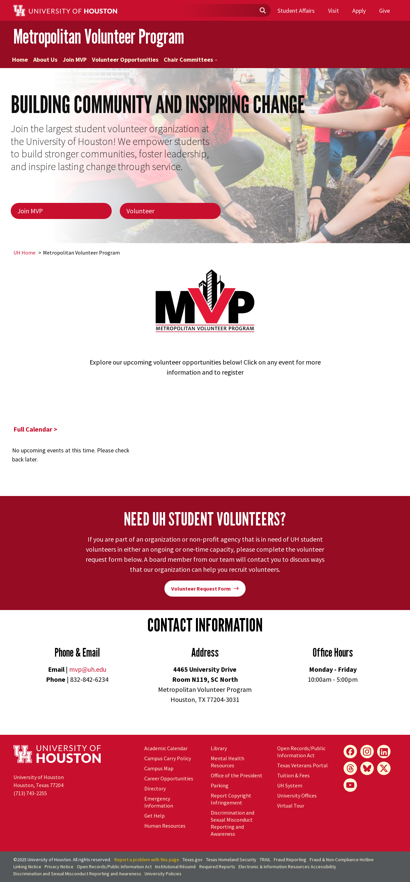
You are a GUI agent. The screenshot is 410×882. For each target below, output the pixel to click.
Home (20, 59)
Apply (359, 10)
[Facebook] (350, 751)
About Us (45, 59)
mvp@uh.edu (87, 669)
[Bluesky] (367, 768)
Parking (219, 785)
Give (384, 10)
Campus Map (158, 768)
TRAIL (265, 860)
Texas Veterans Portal (302, 765)
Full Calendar (32, 429)
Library (219, 748)
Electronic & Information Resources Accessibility (287, 867)
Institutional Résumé (175, 867)
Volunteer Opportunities (125, 59)
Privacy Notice (59, 867)
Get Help (154, 815)
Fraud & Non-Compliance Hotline (342, 860)
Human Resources (165, 825)
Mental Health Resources (227, 762)
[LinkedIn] (384, 751)
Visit (333, 10)
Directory (155, 788)
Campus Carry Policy (167, 758)
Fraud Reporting (290, 860)
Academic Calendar (166, 748)
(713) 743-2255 (30, 793)
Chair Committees (190, 59)
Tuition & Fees (293, 775)
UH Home (24, 252)
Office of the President (236, 775)
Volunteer (140, 211)
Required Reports (217, 867)
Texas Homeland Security (231, 860)
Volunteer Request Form (205, 589)
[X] (384, 768)
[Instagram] (367, 751)
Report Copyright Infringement (231, 799)
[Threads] (350, 768)
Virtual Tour (290, 805)
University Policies (163, 874)
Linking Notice (27, 867)
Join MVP (75, 59)
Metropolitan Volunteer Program (98, 36)
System (289, 785)
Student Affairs (296, 10)
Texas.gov (193, 860)
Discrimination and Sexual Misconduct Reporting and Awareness (232, 823)
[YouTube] (350, 785)
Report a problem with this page (146, 860)
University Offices (297, 795)
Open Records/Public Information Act (301, 752)
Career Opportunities (168, 778)
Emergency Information (158, 802)
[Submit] (262, 11)
